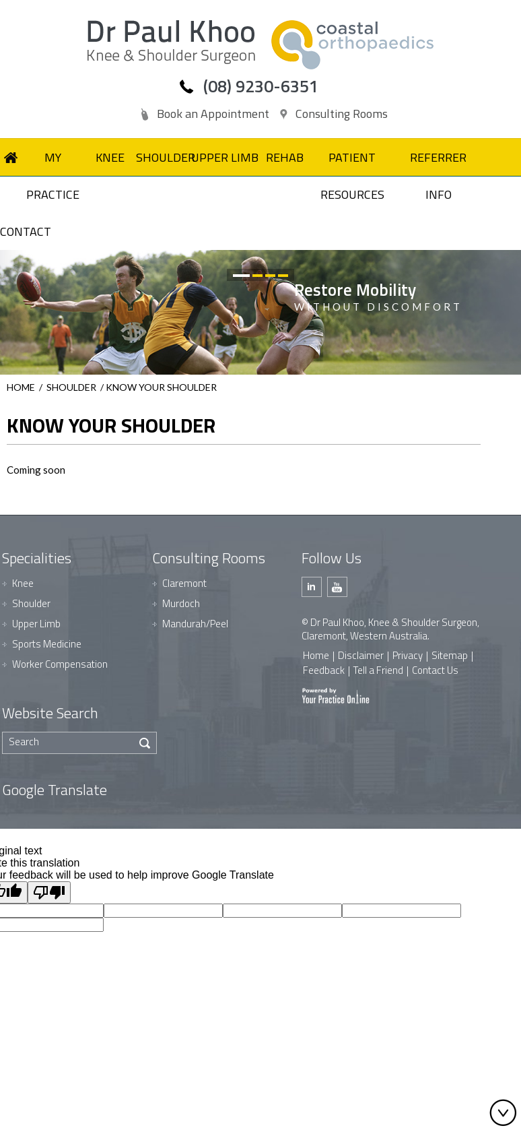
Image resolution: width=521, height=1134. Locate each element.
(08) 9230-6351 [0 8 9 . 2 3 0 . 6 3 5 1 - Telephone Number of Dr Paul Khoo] (260, 86)
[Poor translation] (49, 892)
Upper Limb (36, 623)
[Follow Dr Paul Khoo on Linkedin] (312, 587)
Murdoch (181, 603)
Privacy (407, 655)
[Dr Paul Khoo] (171, 42)
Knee (23, 583)
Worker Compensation (60, 664)
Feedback (324, 670)
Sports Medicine (46, 644)
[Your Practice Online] (336, 695)
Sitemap (449, 655)
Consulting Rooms (342, 113)
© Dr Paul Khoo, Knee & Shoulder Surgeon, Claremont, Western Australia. (390, 629)
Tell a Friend (378, 670)
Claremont (184, 583)
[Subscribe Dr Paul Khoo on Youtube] (337, 587)
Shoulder (71, 387)
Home (21, 387)
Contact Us (435, 670)
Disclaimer (361, 655)
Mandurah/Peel (195, 623)
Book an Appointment (213, 113)
